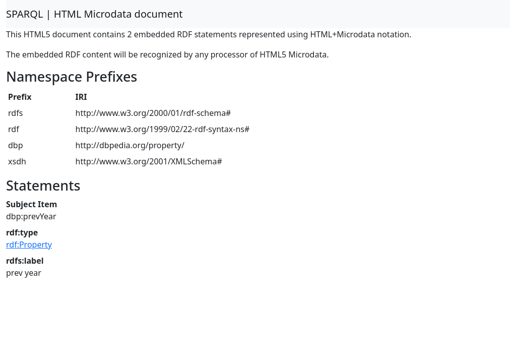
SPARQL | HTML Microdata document (94, 14)
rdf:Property (29, 244)
